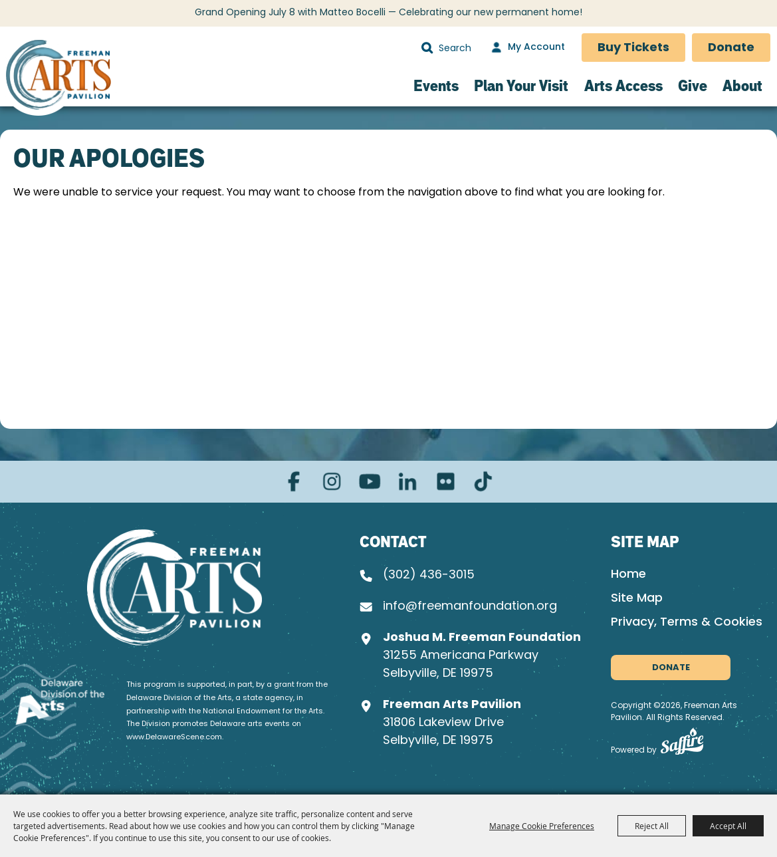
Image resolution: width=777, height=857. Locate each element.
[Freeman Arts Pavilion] (58, 77)
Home (628, 574)
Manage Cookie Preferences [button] (541, 825)
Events (436, 85)
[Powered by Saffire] (682, 744)
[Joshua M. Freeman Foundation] (174, 587)
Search (427, 48)
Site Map (637, 598)
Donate (731, 48)
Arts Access (623, 85)
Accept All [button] (728, 825)
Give (692, 85)
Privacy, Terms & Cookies (686, 622)
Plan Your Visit (521, 85)
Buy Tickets (633, 48)
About (742, 85)
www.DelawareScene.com (174, 737)
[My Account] (526, 48)
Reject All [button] (652, 825)
